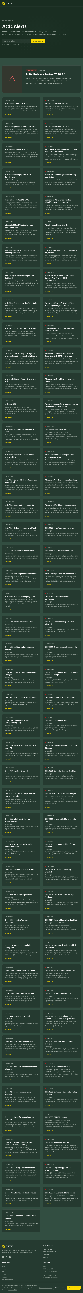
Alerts (4, 1269)
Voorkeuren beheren (45, 1288)
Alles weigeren (59, 1288)
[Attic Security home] (8, 3)
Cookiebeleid (12, 1290)
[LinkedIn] (3, 1257)
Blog (3, 1266)
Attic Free (46, 1257)
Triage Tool (5, 1274)
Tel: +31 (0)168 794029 (50, 1275)
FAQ (3, 1272)
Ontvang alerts (38, 41)
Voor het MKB (47, 1249)
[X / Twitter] (7, 1257)
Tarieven (46, 1254)
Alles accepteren (74, 1288)
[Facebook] (10, 1257)
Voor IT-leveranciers (49, 1252)
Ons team (5, 1277)
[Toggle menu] (79, 3)
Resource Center (7, 1280)
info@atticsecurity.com (50, 1278)
